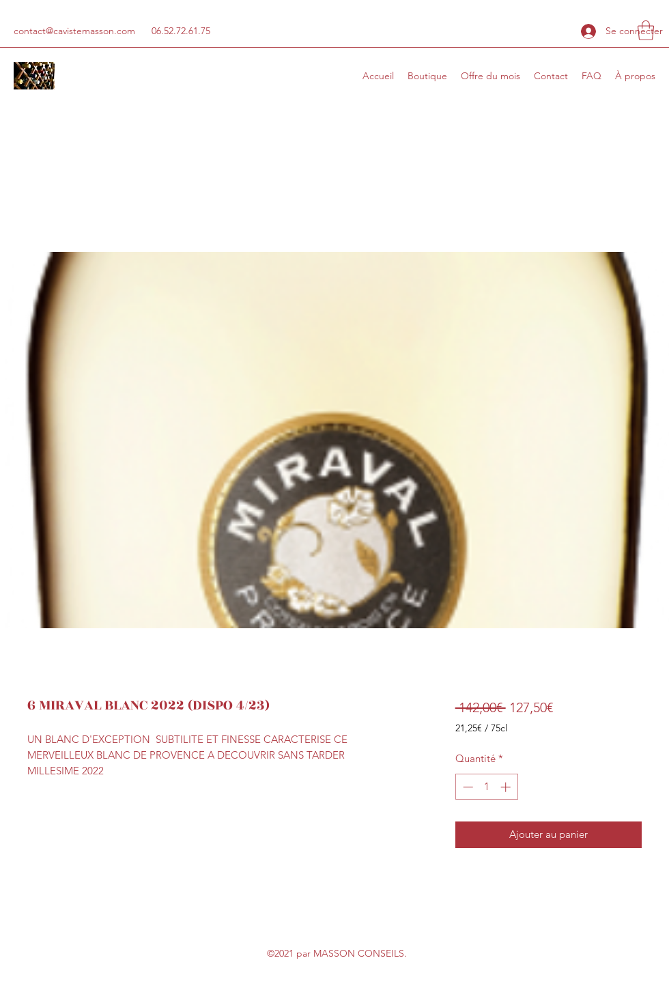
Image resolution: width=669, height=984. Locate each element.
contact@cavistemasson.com (74, 31)
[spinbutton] (486, 787)
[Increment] (507, 787)
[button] (646, 30)
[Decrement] (466, 787)
